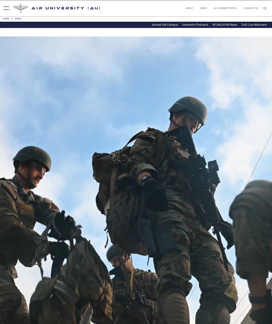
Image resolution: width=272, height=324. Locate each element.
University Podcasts (195, 24)
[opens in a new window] (225, 8)
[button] (5, 8)
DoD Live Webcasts (254, 24)
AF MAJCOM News (224, 24)
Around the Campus (165, 24)
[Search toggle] (265, 8)
